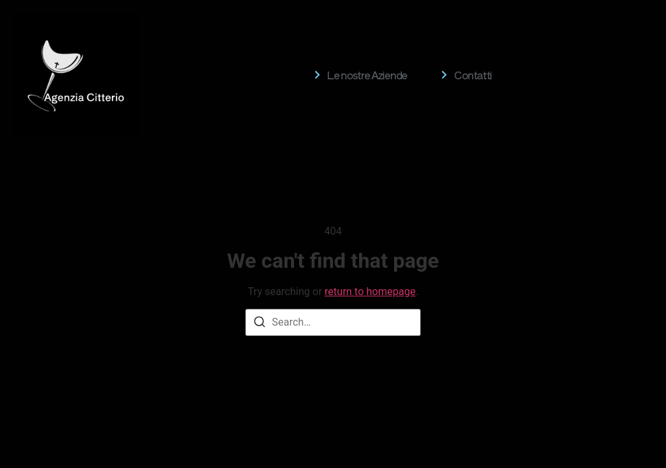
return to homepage (370, 291)
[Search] (259, 324)
